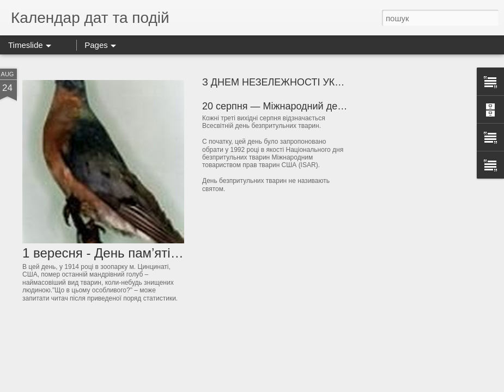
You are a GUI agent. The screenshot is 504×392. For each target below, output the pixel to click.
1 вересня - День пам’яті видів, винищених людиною (181, 253)
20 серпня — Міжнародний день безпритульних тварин (327, 106)
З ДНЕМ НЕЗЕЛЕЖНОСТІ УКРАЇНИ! (284, 82)
